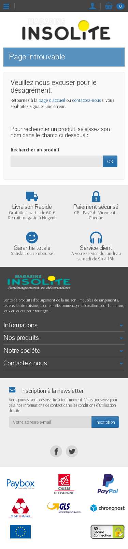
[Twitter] (72, 451)
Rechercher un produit (35, 150)
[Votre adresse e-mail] (50, 422)
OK (110, 161)
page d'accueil (52, 100)
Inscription (105, 422)
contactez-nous (86, 100)
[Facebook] (56, 451)
